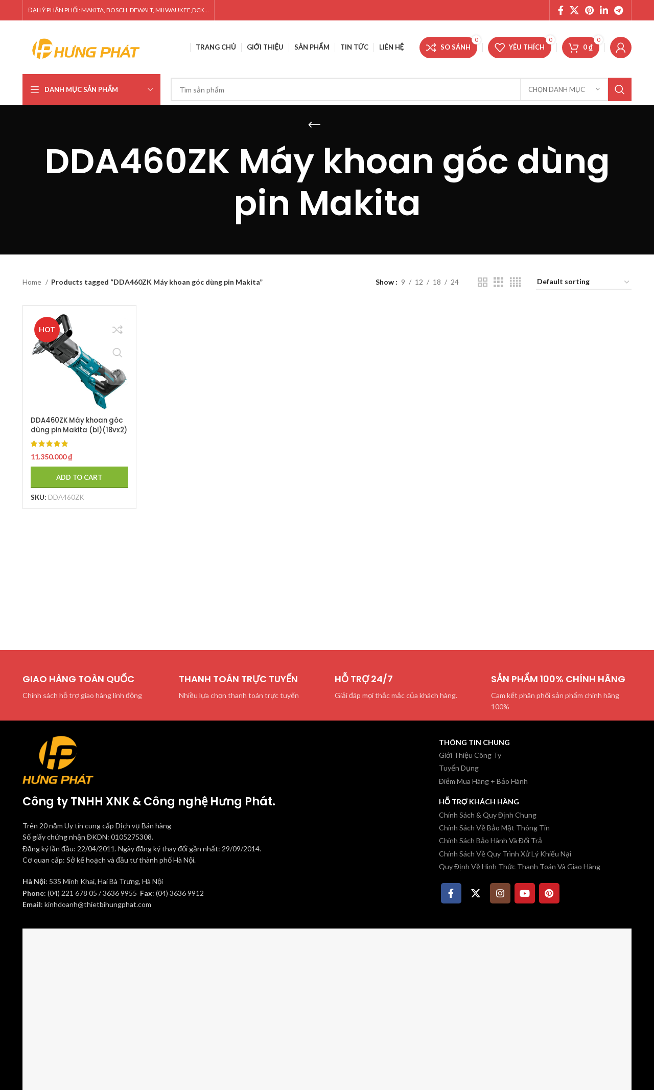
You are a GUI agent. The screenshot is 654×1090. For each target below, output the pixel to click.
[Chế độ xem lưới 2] (482, 282)
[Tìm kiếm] (401, 89)
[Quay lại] (314, 125)
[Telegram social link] (618, 10)
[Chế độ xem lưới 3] (498, 282)
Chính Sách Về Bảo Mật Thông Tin (494, 827)
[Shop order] (584, 282)
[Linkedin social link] (604, 10)
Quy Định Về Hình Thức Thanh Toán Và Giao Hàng (519, 866)
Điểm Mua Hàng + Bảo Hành (483, 781)
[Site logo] (86, 46)
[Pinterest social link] (589, 10)
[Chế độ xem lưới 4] (515, 282)
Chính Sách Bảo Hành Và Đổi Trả (490, 840)
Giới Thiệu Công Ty (470, 755)
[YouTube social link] (525, 893)
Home (32, 281)
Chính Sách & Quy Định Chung (487, 814)
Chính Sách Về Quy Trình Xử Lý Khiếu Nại (505, 853)
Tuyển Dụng (459, 767)
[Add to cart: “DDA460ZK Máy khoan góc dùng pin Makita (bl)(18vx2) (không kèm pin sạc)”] (77, 473)
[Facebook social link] (561, 10)
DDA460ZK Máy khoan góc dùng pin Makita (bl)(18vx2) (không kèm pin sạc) (77, 431)
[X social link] (574, 10)
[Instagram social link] (500, 893)
